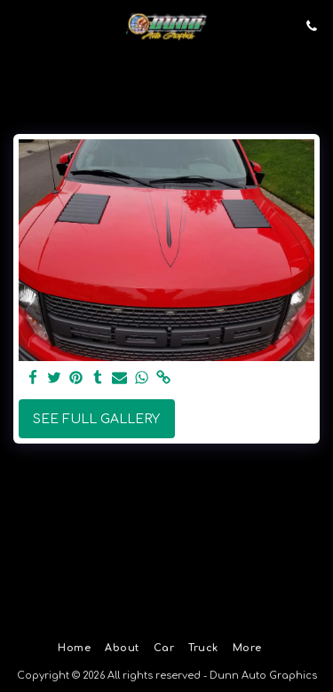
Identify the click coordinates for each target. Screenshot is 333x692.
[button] (19, 25)
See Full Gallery (96, 419)
